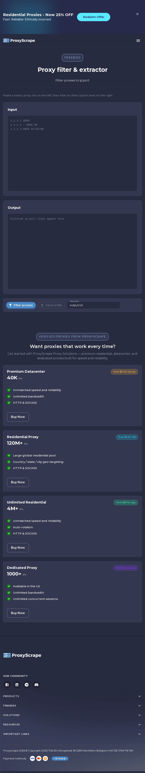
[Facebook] (7, 685)
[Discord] (36, 685)
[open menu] (138, 40)
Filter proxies (20, 305)
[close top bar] (137, 14)
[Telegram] (26, 685)
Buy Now (18, 417)
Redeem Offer (93, 17)
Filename (74, 301)
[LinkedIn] (17, 685)
